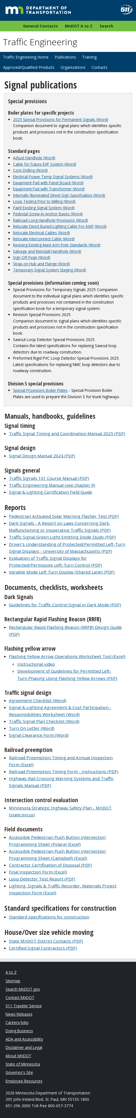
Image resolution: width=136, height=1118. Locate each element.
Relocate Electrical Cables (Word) (41, 232)
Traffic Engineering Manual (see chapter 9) (52, 485)
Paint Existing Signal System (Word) (44, 207)
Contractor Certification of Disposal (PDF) (50, 865)
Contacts (99, 67)
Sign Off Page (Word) (31, 257)
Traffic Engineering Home (26, 57)
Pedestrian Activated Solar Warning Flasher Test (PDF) (64, 516)
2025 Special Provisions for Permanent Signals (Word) (60, 119)
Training (89, 57)
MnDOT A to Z (78, 26)
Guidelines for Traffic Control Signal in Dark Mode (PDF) (65, 604)
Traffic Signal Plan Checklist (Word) (44, 721)
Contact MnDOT (20, 997)
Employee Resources (24, 1081)
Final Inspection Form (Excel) (38, 872)
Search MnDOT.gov (23, 989)
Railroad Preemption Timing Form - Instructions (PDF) (63, 771)
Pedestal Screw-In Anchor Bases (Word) (48, 213)
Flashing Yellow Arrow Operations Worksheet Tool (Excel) (67, 656)
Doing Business (19, 1030)
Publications (65, 57)
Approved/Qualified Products (28, 67)
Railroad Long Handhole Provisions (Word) (50, 220)
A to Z (11, 972)
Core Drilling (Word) (30, 170)
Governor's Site (19, 1072)
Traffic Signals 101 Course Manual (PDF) (49, 478)
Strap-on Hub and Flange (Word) (41, 263)
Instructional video (36, 664)
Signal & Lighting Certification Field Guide (50, 492)
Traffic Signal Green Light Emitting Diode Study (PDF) (62, 537)
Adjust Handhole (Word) (34, 157)
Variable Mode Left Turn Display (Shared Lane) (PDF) (62, 572)
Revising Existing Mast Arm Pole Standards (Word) (56, 245)
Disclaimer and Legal (24, 1047)
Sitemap (13, 980)
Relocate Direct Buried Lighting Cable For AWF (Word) (60, 226)
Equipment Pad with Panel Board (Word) (48, 182)
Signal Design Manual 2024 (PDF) (42, 455)
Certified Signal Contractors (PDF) (43, 948)
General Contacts (40, 26)
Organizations (73, 67)
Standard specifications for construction (49, 917)
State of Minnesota (23, 1064)
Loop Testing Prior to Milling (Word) (44, 201)
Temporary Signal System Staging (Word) (49, 269)
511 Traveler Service (24, 1005)
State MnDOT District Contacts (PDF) (46, 941)
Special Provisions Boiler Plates (40, 390)
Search (106, 26)
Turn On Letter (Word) (31, 728)
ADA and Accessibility (24, 1039)
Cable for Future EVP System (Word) (44, 164)
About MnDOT (18, 1055)
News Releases (19, 1014)
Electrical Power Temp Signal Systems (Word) (53, 176)
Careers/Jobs (17, 1022)
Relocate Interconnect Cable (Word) (44, 238)
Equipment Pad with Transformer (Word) (49, 188)
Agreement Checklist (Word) (37, 700)
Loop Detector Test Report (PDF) (42, 879)
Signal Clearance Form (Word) (39, 735)
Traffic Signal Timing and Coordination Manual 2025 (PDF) (67, 433)
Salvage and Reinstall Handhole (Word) (47, 251)
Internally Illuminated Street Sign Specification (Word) (59, 195)
